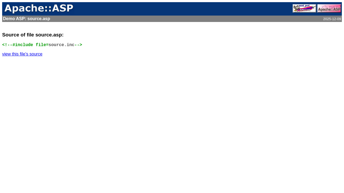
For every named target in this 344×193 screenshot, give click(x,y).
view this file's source (22, 54)
